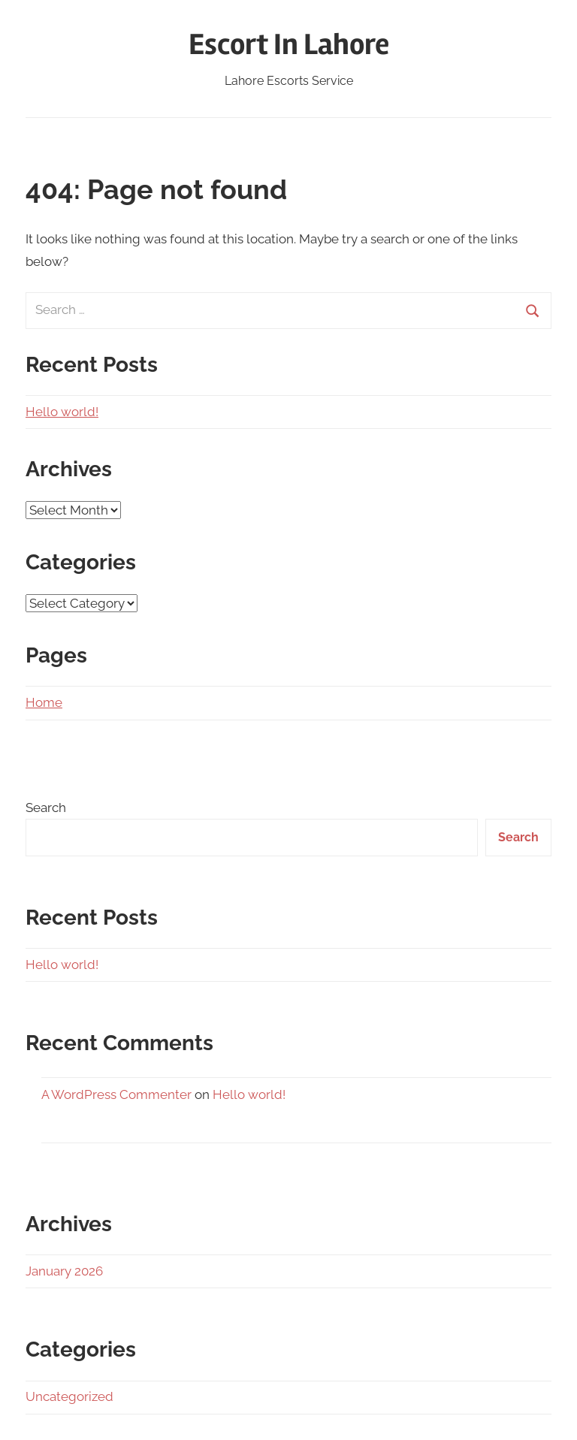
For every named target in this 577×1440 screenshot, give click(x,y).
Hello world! (62, 411)
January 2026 (64, 1270)
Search (46, 807)
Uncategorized (69, 1396)
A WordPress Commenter (116, 1094)
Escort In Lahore (289, 44)
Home (44, 702)
